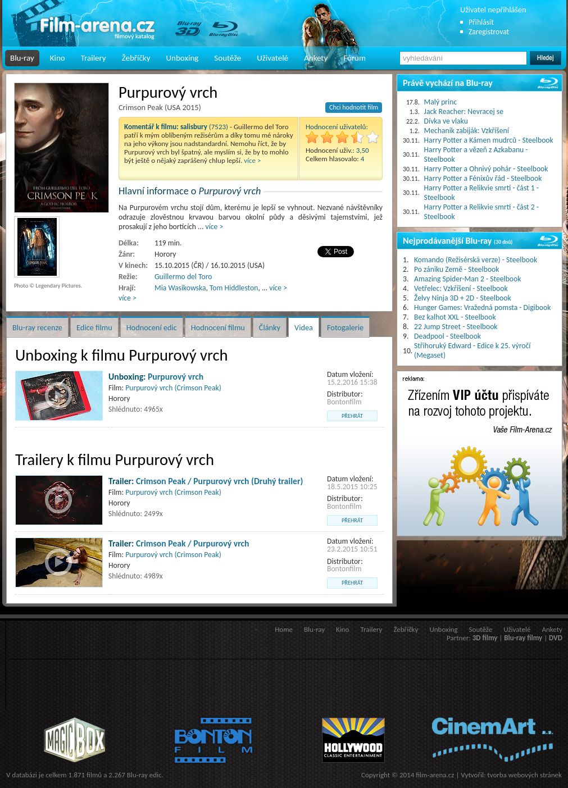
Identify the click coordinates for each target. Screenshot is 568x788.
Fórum (354, 58)
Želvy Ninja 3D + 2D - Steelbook (462, 298)
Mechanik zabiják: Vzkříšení (466, 130)
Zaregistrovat (489, 32)
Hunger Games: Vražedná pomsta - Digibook (482, 307)
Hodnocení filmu (218, 327)
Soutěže (227, 58)
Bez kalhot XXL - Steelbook (455, 317)
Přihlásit (481, 22)
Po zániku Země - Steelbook (456, 269)
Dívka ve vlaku (446, 121)
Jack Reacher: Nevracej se (463, 111)
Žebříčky (136, 58)
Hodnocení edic (151, 327)
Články (269, 327)
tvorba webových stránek (524, 775)
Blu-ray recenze (37, 327)
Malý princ (440, 102)
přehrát (352, 416)
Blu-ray (22, 58)
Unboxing (182, 58)
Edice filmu (94, 327)
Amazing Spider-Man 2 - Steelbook (467, 279)
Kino (57, 58)
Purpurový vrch (175, 376)
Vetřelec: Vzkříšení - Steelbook (461, 288)
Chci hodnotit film (353, 107)
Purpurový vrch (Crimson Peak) (173, 388)
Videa (303, 327)
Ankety (316, 58)
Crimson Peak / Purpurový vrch (192, 543)
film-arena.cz (435, 775)
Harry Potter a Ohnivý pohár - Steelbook (486, 169)
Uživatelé (272, 58)
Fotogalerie (345, 327)
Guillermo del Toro (183, 276)
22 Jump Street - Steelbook (456, 326)
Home (284, 629)
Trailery (93, 58)
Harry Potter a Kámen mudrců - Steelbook (488, 140)
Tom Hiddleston (234, 288)
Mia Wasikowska (180, 288)
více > (252, 160)
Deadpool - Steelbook (447, 336)
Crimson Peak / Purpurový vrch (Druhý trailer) (219, 481)
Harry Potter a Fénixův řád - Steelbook (483, 178)
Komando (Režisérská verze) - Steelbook (475, 260)
